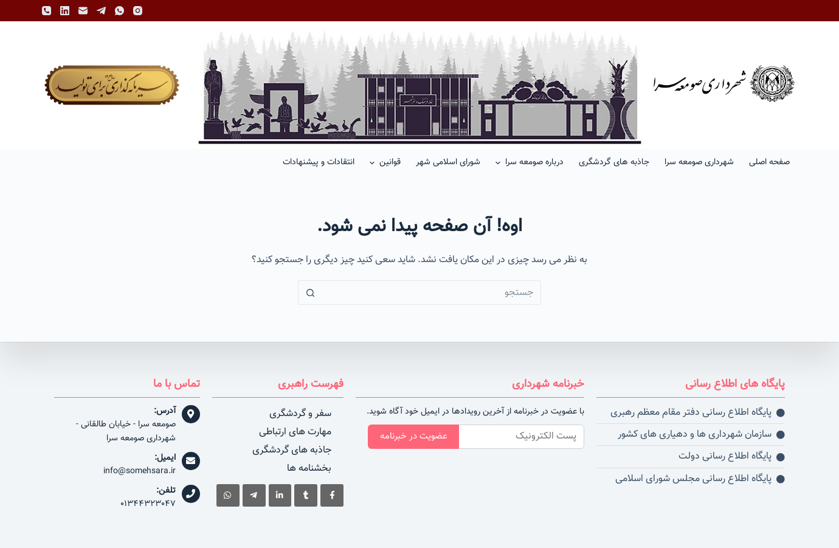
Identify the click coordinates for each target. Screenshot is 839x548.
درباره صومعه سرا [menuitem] (528, 162)
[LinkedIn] (64, 10)
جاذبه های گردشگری (291, 450)
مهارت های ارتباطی (295, 432)
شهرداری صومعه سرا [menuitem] (699, 162)
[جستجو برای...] (431, 292)
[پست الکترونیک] (83, 10)
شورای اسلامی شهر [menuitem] (448, 162)
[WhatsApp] (119, 10)
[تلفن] (46, 10)
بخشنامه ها (309, 468)
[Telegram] (101, 10)
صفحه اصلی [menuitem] (769, 162)
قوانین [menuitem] (384, 162)
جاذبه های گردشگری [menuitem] (614, 162)
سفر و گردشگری (300, 413)
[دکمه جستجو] (310, 292)
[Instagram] (137, 10)
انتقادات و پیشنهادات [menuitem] (318, 162)
